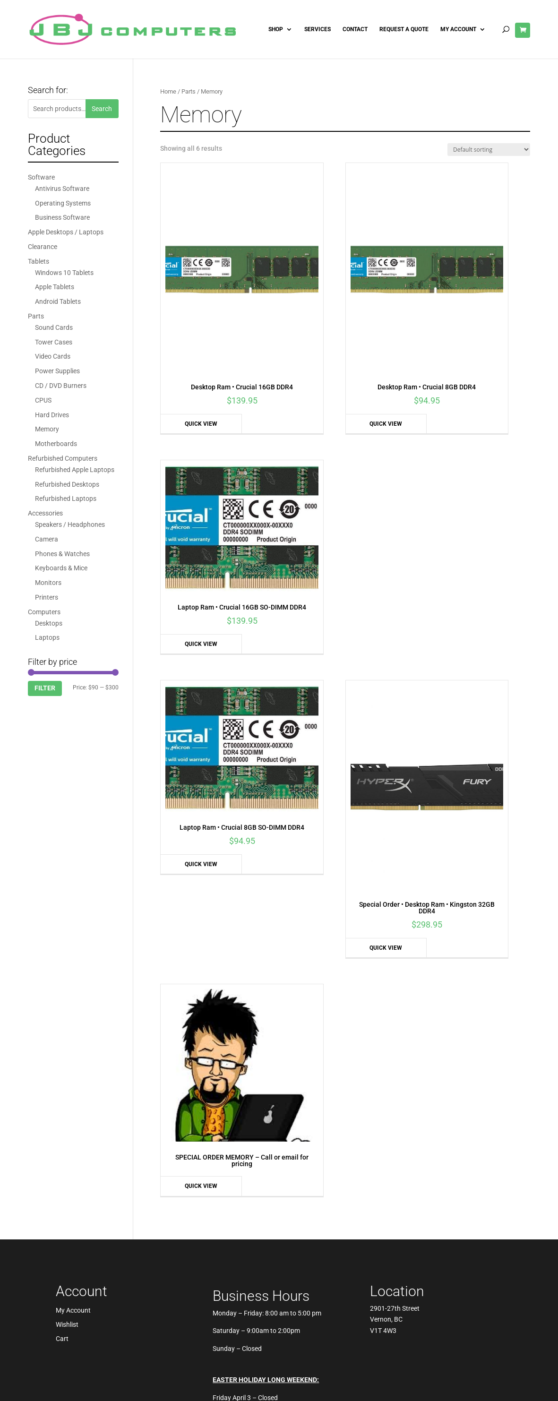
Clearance (42, 246)
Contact (355, 29)
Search (102, 108)
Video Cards (52, 356)
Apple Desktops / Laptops (65, 232)
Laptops (47, 637)
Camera (46, 539)
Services (317, 29)
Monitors (48, 582)
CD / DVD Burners (60, 385)
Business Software (62, 217)
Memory (47, 429)
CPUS (43, 400)
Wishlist (67, 808)
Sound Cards (54, 327)
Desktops (48, 623)
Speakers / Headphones (70, 524)
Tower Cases (53, 342)
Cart (62, 822)
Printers (46, 597)
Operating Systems (63, 203)
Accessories (45, 513)
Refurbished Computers (62, 458)
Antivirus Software (62, 188)
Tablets (38, 261)
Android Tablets (58, 301)
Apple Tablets (54, 287)
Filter (44, 688)
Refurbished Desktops (67, 484)
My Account (458, 29)
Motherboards (56, 443)
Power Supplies (57, 371)
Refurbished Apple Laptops (74, 469)
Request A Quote (404, 29)
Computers (44, 612)
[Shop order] (488, 149)
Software (41, 177)
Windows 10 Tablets (64, 272)
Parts (188, 91)
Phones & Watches (62, 554)
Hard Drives (52, 415)
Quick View (186, 352)
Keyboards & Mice (61, 568)
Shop (275, 29)
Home (168, 91)
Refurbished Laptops (65, 498)
